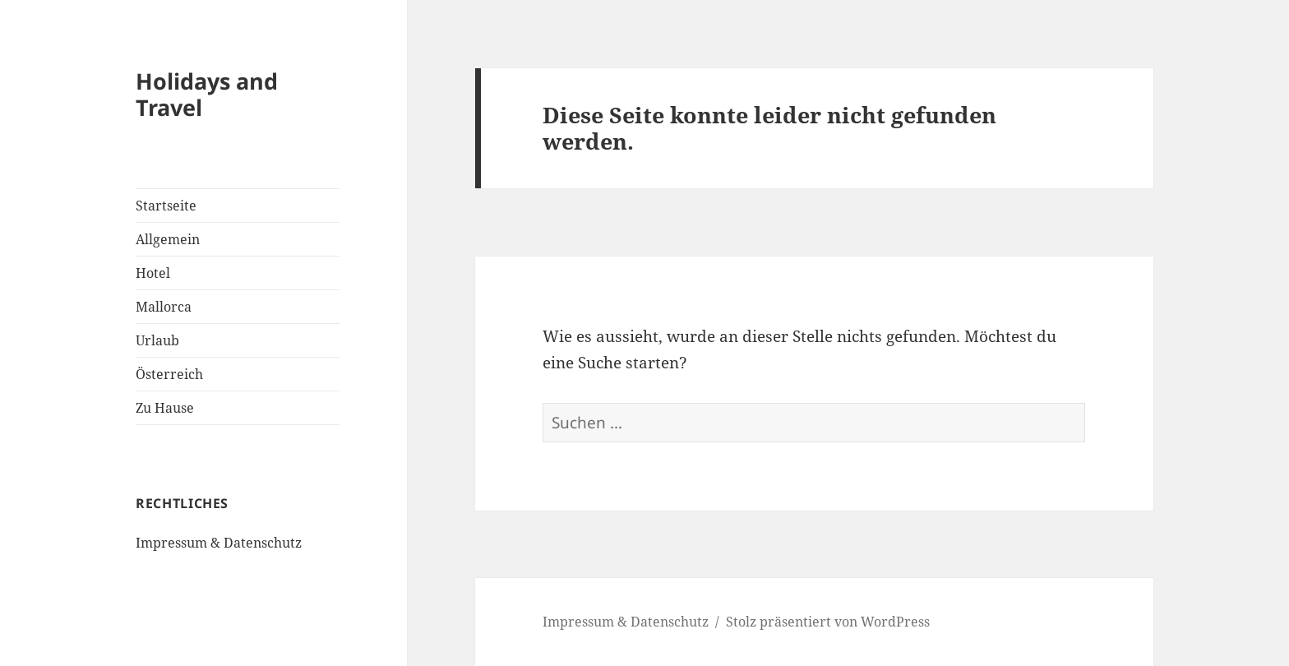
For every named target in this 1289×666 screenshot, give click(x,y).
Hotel (153, 273)
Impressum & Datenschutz (219, 543)
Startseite (166, 206)
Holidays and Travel (207, 94)
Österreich (169, 374)
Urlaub (157, 340)
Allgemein (168, 239)
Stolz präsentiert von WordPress (828, 622)
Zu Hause (165, 408)
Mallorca (164, 307)
